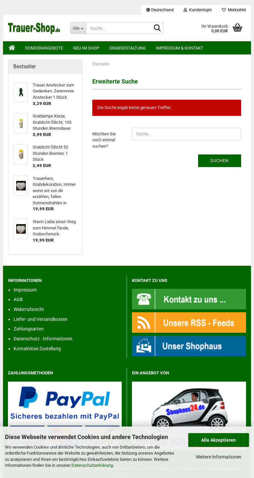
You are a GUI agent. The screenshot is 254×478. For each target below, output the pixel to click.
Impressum (25, 289)
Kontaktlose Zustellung (37, 348)
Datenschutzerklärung (92, 465)
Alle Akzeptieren (218, 440)
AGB (18, 299)
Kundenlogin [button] (198, 10)
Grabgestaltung (127, 48)
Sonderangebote (44, 48)
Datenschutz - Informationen (43, 338)
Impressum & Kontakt (179, 48)
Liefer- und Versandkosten (40, 319)
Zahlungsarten (29, 328)
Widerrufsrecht (29, 309)
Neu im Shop (86, 48)
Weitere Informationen (218, 457)
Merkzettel (234, 10)
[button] (160, 10)
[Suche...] (78, 28)
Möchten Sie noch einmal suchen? (104, 140)
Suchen (219, 160)
